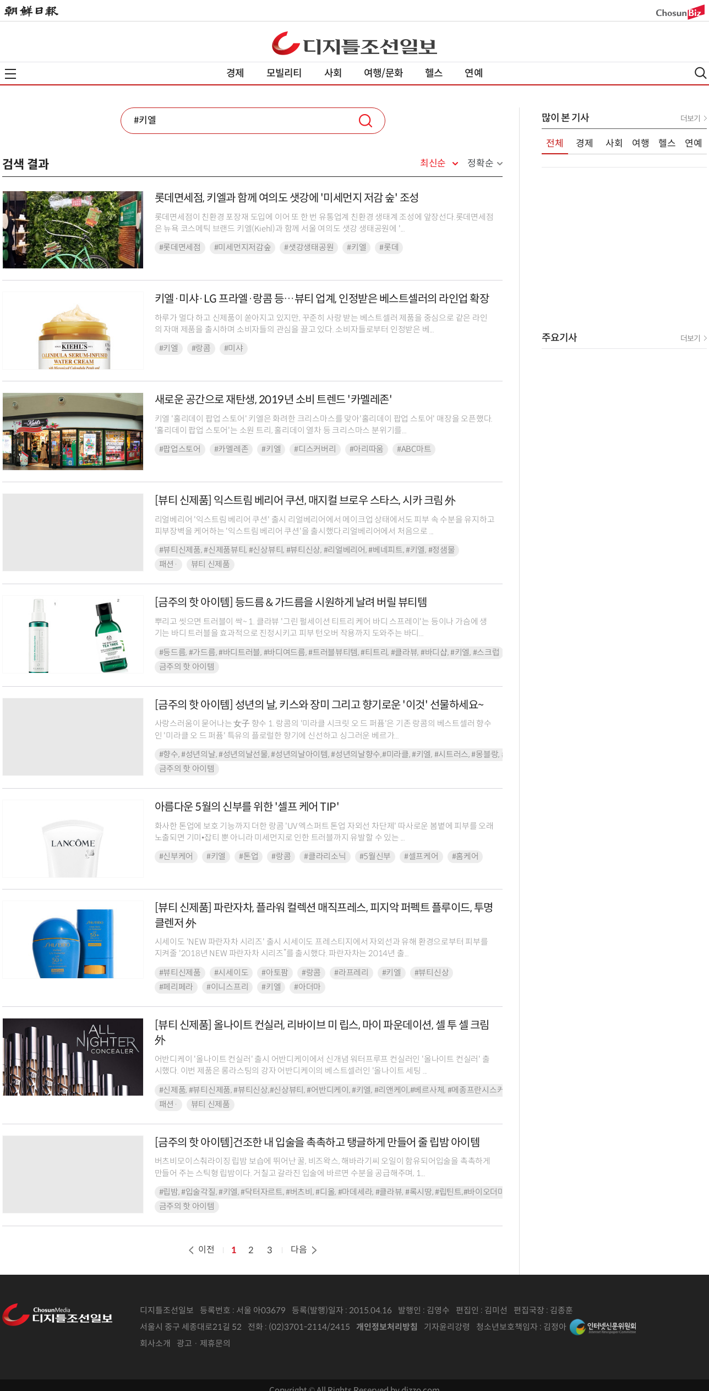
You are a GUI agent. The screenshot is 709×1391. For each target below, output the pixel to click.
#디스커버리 (315, 449)
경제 (235, 73)
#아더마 (307, 987)
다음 (305, 1249)
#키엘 (356, 247)
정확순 (480, 163)
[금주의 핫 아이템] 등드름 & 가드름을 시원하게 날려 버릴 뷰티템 (291, 603)
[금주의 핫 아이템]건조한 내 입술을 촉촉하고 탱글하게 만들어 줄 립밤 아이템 (317, 1143)
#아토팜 (274, 973)
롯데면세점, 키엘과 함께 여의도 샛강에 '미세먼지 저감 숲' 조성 (287, 198)
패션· (168, 564)
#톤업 (248, 856)
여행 (641, 143)
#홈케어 (465, 856)
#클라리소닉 (325, 856)
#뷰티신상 (432, 973)
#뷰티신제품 (180, 973)
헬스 (434, 73)
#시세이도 (231, 973)
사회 (333, 73)
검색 (365, 120)
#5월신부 (375, 856)
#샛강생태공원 (309, 247)
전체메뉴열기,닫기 (10, 74)
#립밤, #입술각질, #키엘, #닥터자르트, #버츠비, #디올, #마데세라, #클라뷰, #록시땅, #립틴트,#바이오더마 (332, 1192)
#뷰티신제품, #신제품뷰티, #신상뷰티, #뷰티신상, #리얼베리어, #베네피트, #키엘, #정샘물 (307, 550)
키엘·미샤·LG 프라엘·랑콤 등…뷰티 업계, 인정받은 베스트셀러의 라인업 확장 (322, 299)
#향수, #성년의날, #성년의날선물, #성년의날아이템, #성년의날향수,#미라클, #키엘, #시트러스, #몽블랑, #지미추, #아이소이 (362, 754)
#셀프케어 (421, 856)
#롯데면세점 (180, 247)
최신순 (433, 164)
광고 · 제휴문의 (204, 1343)
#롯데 (389, 247)
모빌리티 (284, 73)
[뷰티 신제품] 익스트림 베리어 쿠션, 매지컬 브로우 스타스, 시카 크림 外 (305, 501)
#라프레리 (351, 973)
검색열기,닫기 (701, 73)
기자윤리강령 (447, 1327)
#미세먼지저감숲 (242, 247)
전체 (555, 143)
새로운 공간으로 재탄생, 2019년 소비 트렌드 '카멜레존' (273, 400)
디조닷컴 (354, 43)
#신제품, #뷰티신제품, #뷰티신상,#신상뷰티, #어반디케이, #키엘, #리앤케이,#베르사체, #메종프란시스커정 (335, 1090)
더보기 (690, 118)
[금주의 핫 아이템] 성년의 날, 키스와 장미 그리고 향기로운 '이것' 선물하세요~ (319, 705)
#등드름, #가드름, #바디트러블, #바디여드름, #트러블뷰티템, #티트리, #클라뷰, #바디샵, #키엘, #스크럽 (329, 652)
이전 (200, 1249)
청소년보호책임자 (507, 1327)
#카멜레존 (231, 449)
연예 (473, 73)
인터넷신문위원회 (603, 1327)
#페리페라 (176, 987)
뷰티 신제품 (210, 564)
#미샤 (233, 348)
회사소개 (155, 1343)
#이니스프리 (227, 987)
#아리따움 (367, 449)
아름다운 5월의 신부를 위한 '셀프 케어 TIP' (247, 807)
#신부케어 (176, 856)
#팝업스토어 (180, 449)
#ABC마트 (414, 449)
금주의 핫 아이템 (187, 667)
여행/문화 (383, 73)
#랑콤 (201, 348)
